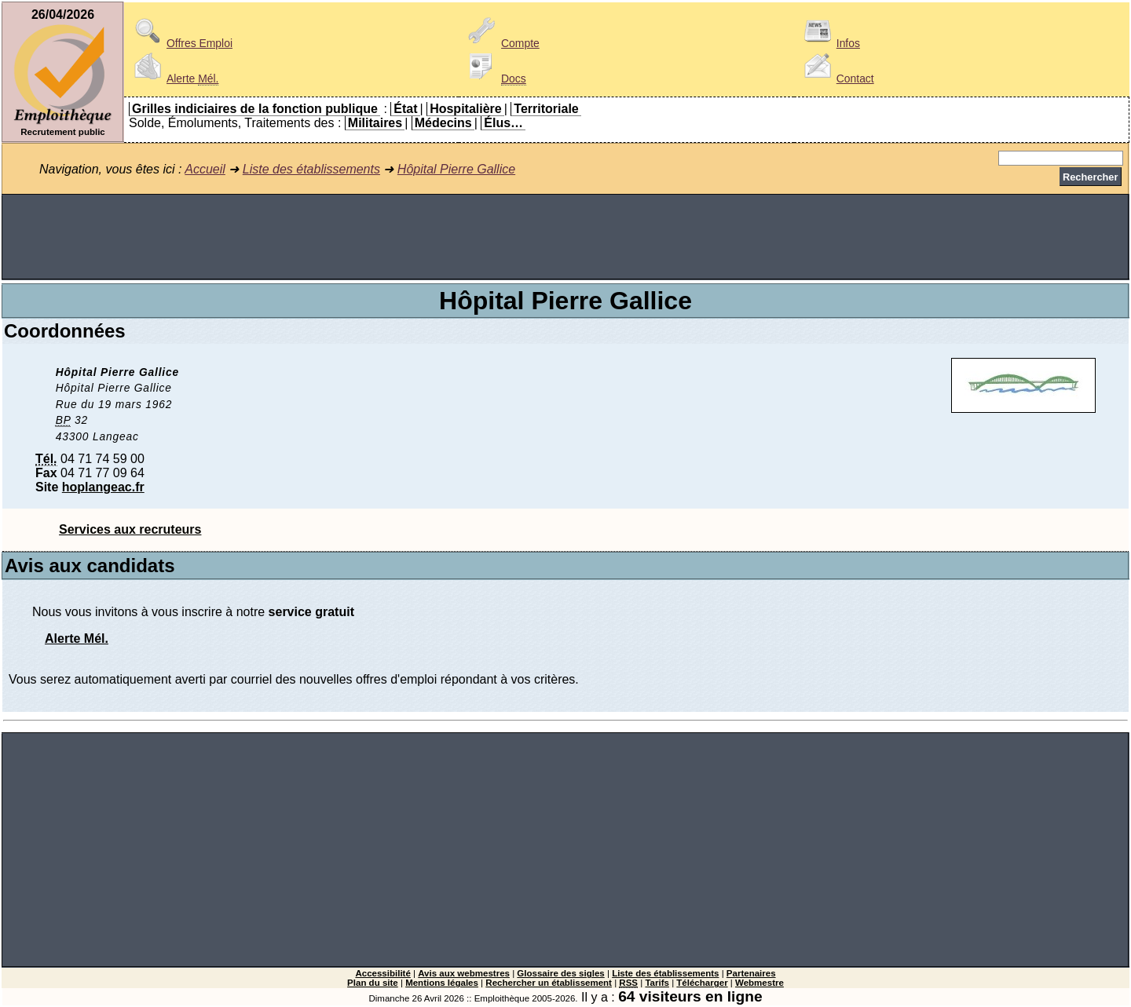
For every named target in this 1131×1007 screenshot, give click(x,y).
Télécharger (701, 982)
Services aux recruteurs (130, 529)
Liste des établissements (311, 169)
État (405, 108)
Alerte (173, 78)
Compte (501, 43)
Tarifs (657, 982)
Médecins (443, 123)
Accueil (205, 169)
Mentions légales (441, 982)
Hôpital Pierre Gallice (456, 169)
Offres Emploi (180, 43)
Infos (829, 43)
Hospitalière (466, 108)
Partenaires (751, 973)
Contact (836, 78)
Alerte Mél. (76, 638)
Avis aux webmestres (464, 973)
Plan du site (372, 982)
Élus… (503, 123)
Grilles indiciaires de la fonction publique (255, 108)
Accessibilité (382, 973)
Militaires (375, 123)
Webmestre (759, 982)
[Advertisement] (565, 237)
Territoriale (546, 108)
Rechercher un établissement (548, 982)
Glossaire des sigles (560, 973)
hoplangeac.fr (103, 487)
